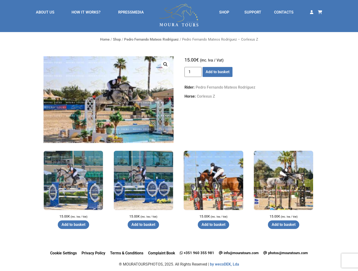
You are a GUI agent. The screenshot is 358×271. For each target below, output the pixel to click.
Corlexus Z (206, 96)
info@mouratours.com (239, 253)
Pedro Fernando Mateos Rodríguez (151, 39)
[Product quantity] (193, 72)
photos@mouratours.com (285, 253)
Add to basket (217, 72)
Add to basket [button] (73, 224)
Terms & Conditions (126, 253)
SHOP (224, 12)
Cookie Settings (63, 253)
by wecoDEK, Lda (224, 264)
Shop (117, 39)
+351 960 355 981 (197, 253)
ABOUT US (45, 12)
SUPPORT (252, 12)
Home (105, 39)
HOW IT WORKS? (86, 12)
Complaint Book (161, 253)
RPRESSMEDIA (131, 12)
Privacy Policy (93, 253)
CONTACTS (284, 12)
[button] (165, 64)
